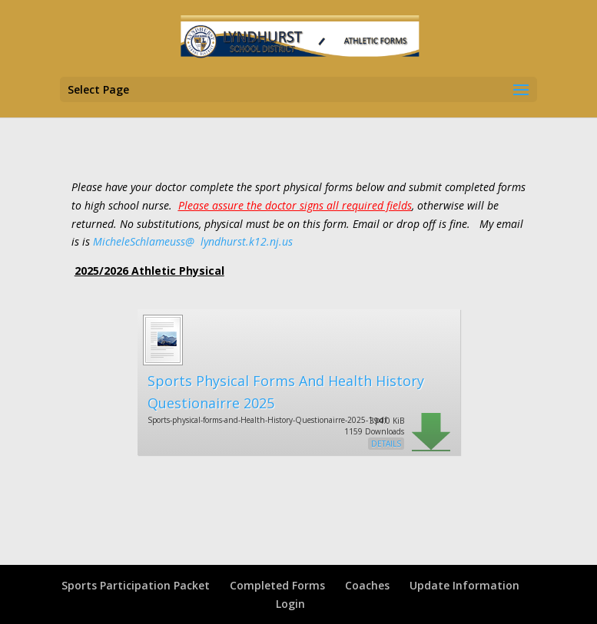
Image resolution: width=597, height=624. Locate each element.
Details (386, 443)
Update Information (464, 585)
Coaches (367, 585)
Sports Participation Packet (135, 585)
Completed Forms (277, 585)
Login (290, 603)
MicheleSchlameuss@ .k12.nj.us (193, 241)
